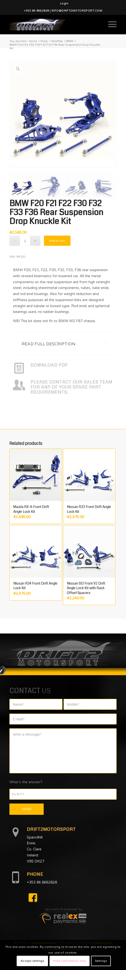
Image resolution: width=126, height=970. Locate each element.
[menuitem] (64, 3)
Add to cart (57, 240)
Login (64, 3)
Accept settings (32, 961)
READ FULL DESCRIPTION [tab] (64, 343)
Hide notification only (69, 961)
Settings (101, 961)
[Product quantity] (25, 241)
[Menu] (110, 24)
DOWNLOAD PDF (49, 365)
